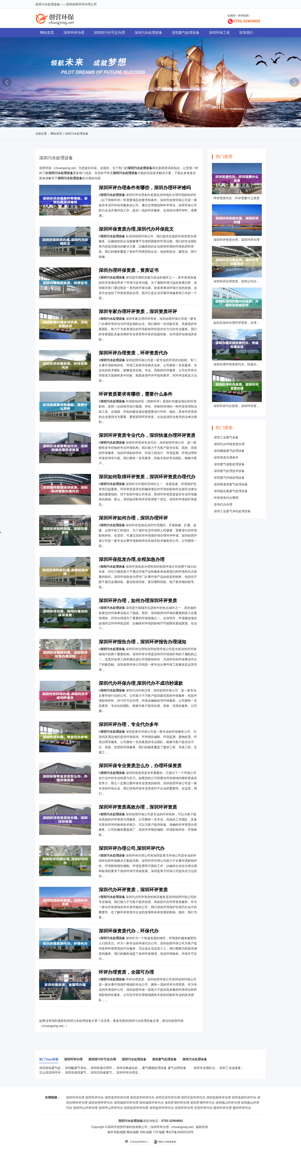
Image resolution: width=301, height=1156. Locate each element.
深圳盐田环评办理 (136, 1107)
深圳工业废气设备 (226, 437)
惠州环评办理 (222, 1107)
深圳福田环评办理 (126, 1102)
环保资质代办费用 (226, 497)
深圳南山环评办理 (228, 1102)
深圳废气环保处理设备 (229, 477)
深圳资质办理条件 (226, 457)
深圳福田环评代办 (151, 1102)
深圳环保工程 (219, 33)
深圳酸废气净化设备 (79, 1068)
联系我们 (246, 33)
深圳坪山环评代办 (110, 1107)
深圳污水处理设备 (148, 33)
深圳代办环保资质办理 (229, 444)
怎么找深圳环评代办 (53, 1072)
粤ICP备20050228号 (180, 1132)
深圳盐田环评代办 (161, 1107)
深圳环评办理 (74, 33)
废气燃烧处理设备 (154, 1068)
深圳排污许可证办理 (109, 33)
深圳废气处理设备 (185, 33)
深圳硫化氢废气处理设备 (231, 491)
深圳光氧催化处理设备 (131, 1068)
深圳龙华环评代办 (142, 1097)
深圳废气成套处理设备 (229, 464)
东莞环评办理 (184, 1107)
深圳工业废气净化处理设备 (232, 511)
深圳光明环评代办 (100, 1102)
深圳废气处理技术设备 (229, 471)
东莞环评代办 (203, 1107)
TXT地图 (159, 1132)
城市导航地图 (116, 1132)
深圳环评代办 (94, 1097)
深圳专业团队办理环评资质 (212, 1068)
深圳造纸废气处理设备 (54, 1068)
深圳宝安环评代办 (193, 1097)
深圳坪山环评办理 (85, 1107)
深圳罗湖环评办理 (177, 1102)
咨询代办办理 (223, 504)
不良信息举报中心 (136, 1142)
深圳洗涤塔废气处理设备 (82, 1072)
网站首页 (47, 33)
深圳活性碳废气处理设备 (107, 1072)
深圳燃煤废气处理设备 (229, 450)
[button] (147, 123)
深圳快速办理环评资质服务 (109, 1068)
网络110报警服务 (164, 1141)
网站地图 (133, 1132)
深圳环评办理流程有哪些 (133, 1072)
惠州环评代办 (242, 1107)
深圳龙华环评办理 (117, 1097)
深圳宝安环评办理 (167, 1097)
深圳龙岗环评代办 (244, 1097)
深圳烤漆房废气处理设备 (231, 484)
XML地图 (146, 1132)
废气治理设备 (177, 1068)
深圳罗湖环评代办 (202, 1102)
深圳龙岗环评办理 (218, 1097)
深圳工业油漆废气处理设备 (237, 1068)
